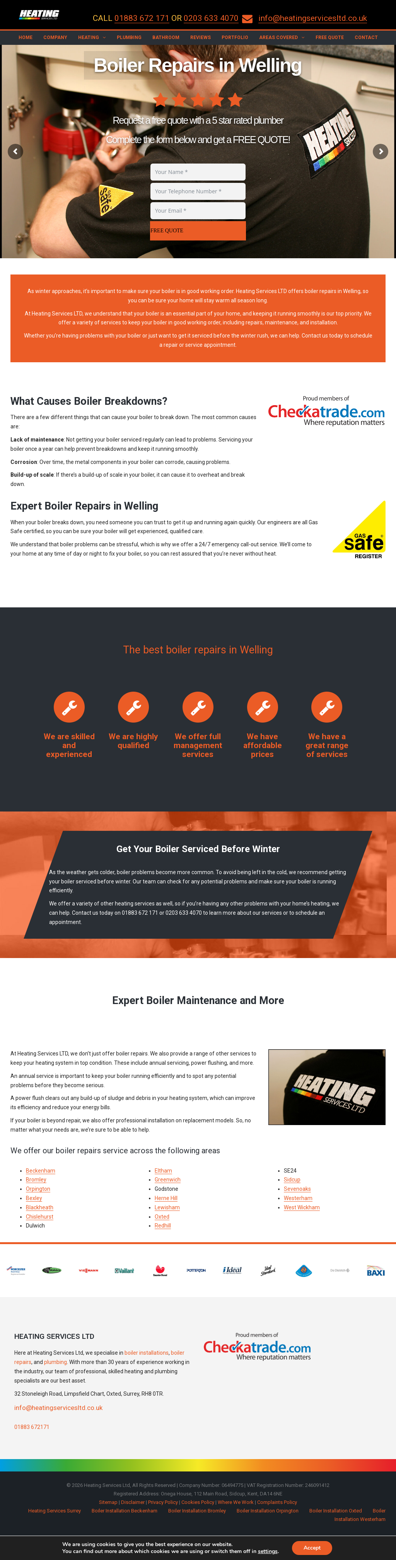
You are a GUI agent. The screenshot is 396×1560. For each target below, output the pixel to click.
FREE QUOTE (166, 231)
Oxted (162, 1217)
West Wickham (302, 1207)
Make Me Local (211, 1548)
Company (55, 37)
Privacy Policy (163, 1502)
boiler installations (147, 1353)
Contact (366, 37)
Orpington (38, 1189)
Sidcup (292, 1179)
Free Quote (330, 37)
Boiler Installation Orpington (268, 1511)
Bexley (34, 1198)
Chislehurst (39, 1217)
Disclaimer (133, 1502)
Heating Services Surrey (54, 1511)
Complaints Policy (277, 1502)
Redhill (163, 1225)
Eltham (163, 1171)
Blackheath (39, 1207)
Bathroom (165, 37)
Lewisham (167, 1207)
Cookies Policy (197, 1502)
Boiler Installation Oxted (335, 1511)
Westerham (298, 1198)
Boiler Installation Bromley (197, 1511)
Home (25, 37)
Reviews (200, 37)
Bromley (36, 1179)
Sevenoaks (297, 1189)
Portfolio (235, 37)
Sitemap (108, 1502)
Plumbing (129, 37)
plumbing (55, 1362)
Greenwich (168, 1179)
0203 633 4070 (211, 18)
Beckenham (40, 1171)
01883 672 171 (141, 18)
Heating (88, 37)
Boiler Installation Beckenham (124, 1511)
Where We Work (236, 1502)
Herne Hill (166, 1198)
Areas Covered (278, 37)
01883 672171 (32, 1427)
